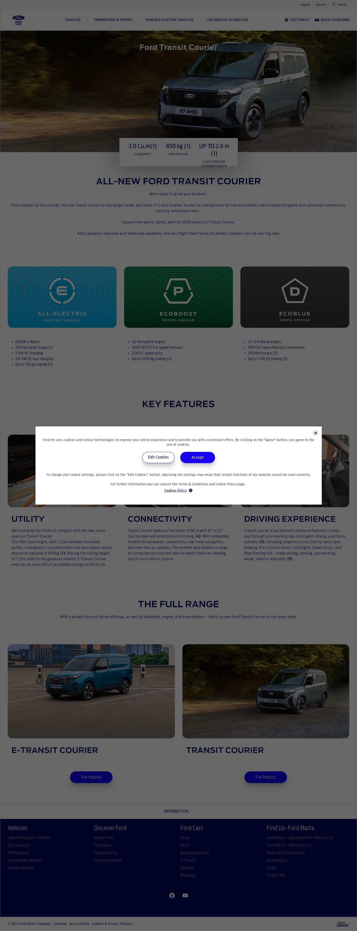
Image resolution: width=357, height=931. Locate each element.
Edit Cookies (158, 457)
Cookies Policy (178, 490)
